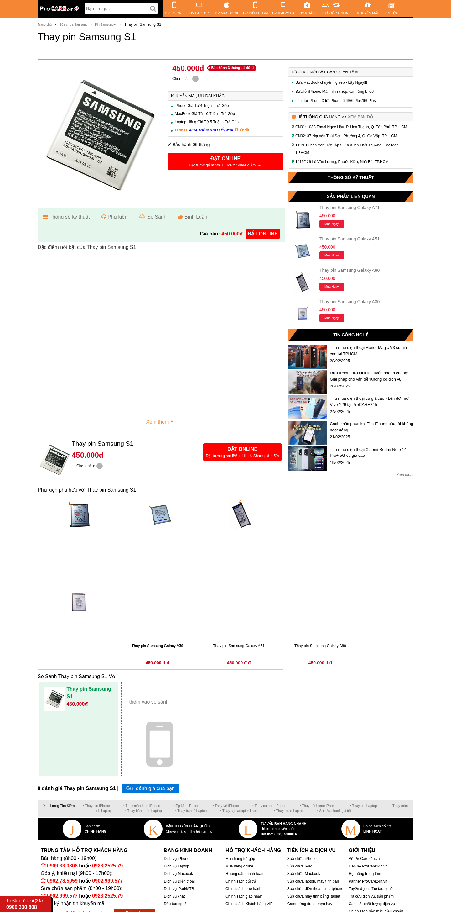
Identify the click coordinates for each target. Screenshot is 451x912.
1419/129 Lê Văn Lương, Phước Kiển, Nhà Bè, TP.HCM (341, 162)
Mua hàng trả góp (240, 859)
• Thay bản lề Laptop (191, 811)
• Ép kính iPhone (186, 806)
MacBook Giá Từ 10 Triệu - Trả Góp (205, 114)
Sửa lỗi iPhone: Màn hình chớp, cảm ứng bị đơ (334, 91)
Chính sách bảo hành (243, 889)
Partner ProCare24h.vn (368, 881)
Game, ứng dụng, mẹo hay (309, 904)
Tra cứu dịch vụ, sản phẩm (371, 896)
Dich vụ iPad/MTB (179, 889)
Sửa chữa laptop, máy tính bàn (313, 881)
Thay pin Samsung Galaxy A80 (349, 270)
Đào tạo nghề (175, 904)
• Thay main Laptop (289, 811)
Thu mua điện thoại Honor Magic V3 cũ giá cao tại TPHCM (368, 350)
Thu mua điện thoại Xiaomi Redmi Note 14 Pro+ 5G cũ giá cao (368, 452)
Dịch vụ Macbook (178, 874)
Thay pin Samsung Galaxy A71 (349, 207)
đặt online (263, 233)
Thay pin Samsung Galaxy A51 (349, 238)
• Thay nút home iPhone (318, 806)
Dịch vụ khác (174, 896)
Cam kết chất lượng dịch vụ (372, 904)
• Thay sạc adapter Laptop (240, 811)
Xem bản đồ (360, 116)
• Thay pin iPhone (96, 806)
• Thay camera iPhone (269, 806)
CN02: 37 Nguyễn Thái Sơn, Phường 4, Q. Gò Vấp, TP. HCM (346, 136)
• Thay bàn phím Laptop (143, 811)
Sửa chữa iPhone (302, 859)
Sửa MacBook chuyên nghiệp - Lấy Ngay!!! (331, 82)
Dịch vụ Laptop (176, 866)
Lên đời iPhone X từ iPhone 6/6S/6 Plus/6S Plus (335, 100)
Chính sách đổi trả (241, 881)
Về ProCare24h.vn (364, 859)
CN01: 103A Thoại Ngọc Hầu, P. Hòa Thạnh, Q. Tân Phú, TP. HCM (351, 127)
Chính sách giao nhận (244, 896)
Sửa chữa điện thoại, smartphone (315, 889)
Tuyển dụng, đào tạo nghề (371, 889)
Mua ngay (331, 224)
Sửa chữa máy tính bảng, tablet (313, 896)
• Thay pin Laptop (363, 806)
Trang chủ (45, 24)
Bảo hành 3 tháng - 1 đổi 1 (232, 68)
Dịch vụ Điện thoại (179, 881)
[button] (225, 161)
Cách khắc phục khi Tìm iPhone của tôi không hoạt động (371, 426)
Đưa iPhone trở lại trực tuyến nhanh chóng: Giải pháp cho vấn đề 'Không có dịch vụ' (369, 376)
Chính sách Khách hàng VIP (249, 904)
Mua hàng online (239, 866)
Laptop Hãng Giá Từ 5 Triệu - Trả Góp (207, 122)
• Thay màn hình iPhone (141, 806)
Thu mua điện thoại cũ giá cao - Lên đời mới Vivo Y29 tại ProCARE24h (369, 401)
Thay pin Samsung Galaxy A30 (349, 301)
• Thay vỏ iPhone (226, 806)
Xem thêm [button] (160, 421)
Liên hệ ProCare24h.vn (368, 866)
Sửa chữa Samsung (73, 24)
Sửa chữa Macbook (303, 874)
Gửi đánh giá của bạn (150, 788)
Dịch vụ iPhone (176, 859)
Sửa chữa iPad (300, 866)
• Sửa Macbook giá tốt (334, 811)
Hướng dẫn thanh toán (244, 874)
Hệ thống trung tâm (365, 874)
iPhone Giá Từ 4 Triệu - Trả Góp (202, 105)
